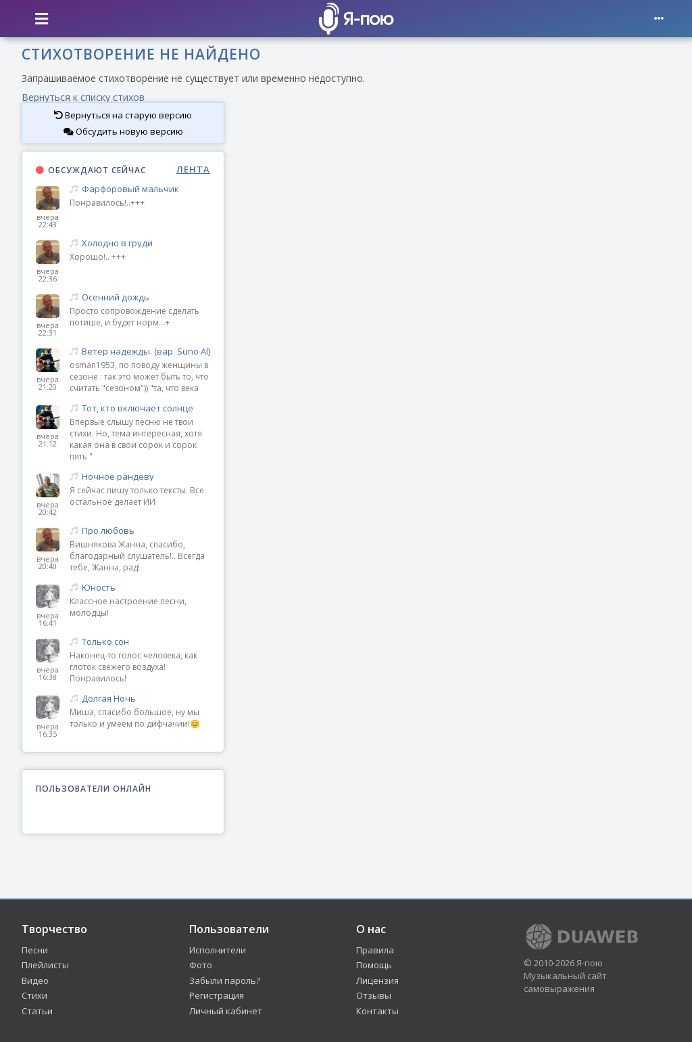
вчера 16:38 (47, 673)
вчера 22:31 (47, 328)
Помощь (374, 965)
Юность (140, 587)
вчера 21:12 (47, 439)
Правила (375, 950)
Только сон (140, 641)
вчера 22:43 (47, 220)
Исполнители (217, 950)
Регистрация (216, 995)
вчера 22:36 (47, 274)
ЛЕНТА (193, 169)
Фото (200, 965)
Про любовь (140, 530)
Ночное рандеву (140, 476)
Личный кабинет (225, 1011)
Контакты (377, 1011)
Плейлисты (45, 965)
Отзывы (373, 995)
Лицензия (377, 980)
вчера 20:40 (47, 562)
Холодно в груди (140, 243)
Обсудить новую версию (123, 131)
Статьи (37, 1011)
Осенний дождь (140, 297)
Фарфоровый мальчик (140, 189)
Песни (35, 950)
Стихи (34, 995)
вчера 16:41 (47, 619)
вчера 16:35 (47, 730)
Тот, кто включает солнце (140, 408)
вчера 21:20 (47, 383)
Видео (35, 980)
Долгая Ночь (140, 698)
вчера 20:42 (47, 508)
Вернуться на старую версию (123, 115)
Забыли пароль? (224, 980)
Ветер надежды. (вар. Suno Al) (140, 351)
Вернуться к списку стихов (83, 97)
